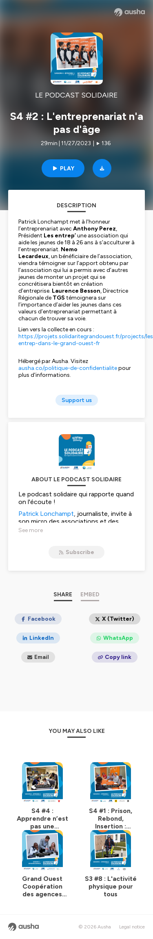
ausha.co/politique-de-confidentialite (67, 368)
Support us (77, 400)
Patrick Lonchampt (46, 513)
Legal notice (132, 927)
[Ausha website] (129, 12)
